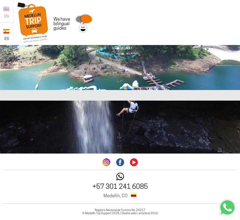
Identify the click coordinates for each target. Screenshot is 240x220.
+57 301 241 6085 (120, 187)
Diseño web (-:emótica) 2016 (139, 213)
